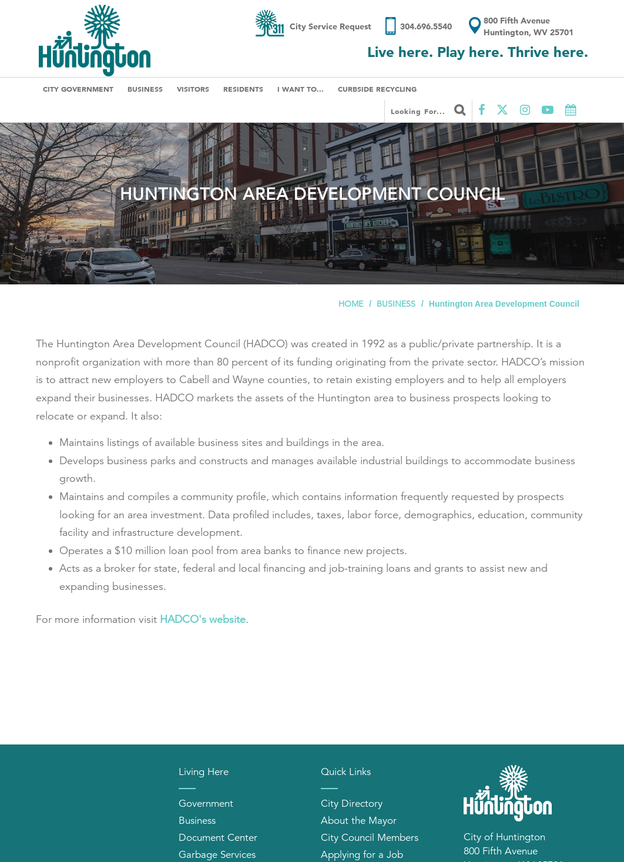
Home (350, 303)
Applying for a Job (362, 854)
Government (206, 803)
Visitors (193, 88)
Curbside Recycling (377, 88)
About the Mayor (359, 820)
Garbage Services (217, 854)
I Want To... (300, 88)
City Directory (352, 803)
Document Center (218, 837)
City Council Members (369, 837)
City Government (78, 88)
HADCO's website (203, 619)
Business (145, 88)
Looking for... (428, 110)
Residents (243, 88)
